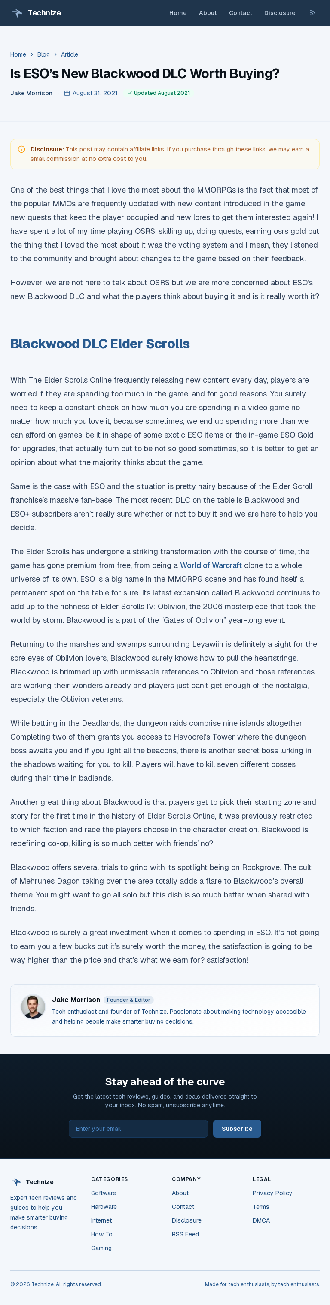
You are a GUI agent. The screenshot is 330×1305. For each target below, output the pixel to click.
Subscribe (237, 1129)
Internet (101, 1220)
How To (102, 1234)
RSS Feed (185, 1234)
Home (178, 13)
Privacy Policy (273, 1193)
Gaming (101, 1248)
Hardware (104, 1207)
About (208, 13)
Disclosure (280, 13)
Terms (261, 1207)
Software (103, 1193)
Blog (43, 54)
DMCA (261, 1220)
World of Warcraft (211, 565)
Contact (240, 13)
